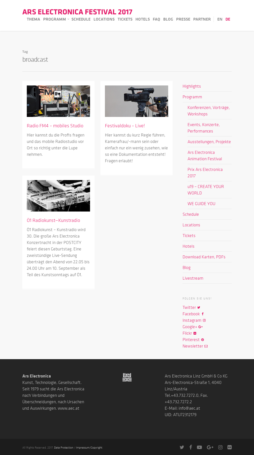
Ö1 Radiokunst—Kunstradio (53, 220)
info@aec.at (189, 408)
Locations (104, 19)
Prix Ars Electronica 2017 (205, 173)
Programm (56, 19)
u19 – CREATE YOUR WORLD (206, 190)
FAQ (156, 19)
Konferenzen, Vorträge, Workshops (209, 111)
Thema (33, 19)
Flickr (190, 333)
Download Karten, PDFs (204, 257)
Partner (202, 19)
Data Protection (63, 447)
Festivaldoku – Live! (125, 126)
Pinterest (193, 339)
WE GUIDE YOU (201, 203)
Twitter (192, 307)
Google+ (192, 326)
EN (219, 19)
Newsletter (195, 346)
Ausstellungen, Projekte (209, 141)
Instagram (194, 320)
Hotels (142, 19)
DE (227, 19)
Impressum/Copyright (89, 447)
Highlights (192, 86)
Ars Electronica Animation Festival (205, 155)
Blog (168, 19)
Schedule (81, 19)
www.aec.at (68, 408)
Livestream (193, 278)
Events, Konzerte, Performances (204, 128)
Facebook (193, 314)
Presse (183, 19)
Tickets (125, 19)
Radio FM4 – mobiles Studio (55, 126)
